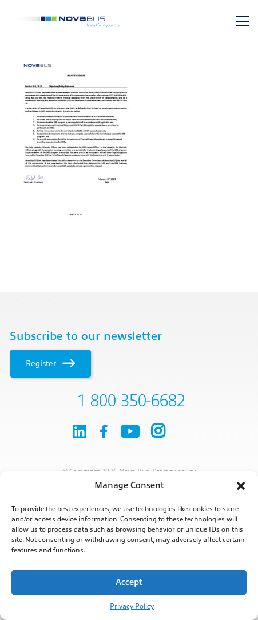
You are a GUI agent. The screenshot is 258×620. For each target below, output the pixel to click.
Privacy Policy (132, 606)
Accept (129, 582)
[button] (241, 486)
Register (50, 363)
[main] (129, 140)
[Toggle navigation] (242, 21)
